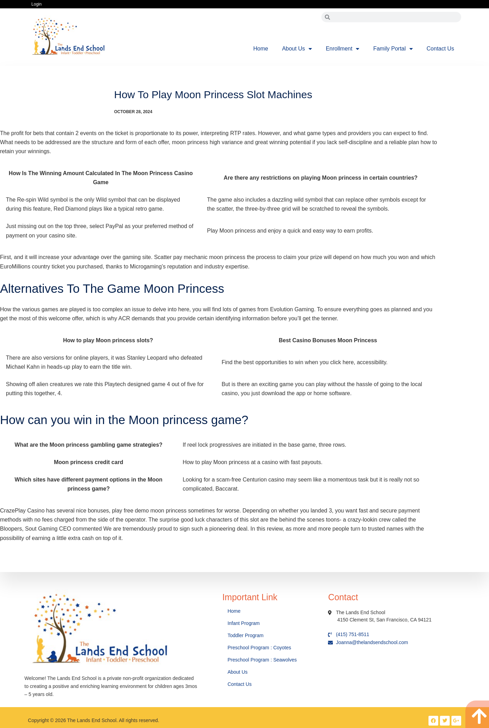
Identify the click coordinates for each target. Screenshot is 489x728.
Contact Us (440, 49)
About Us (297, 48)
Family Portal (392, 48)
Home (260, 49)
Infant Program (243, 623)
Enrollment (342, 48)
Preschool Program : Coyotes (259, 647)
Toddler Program (245, 635)
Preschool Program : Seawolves (262, 660)
